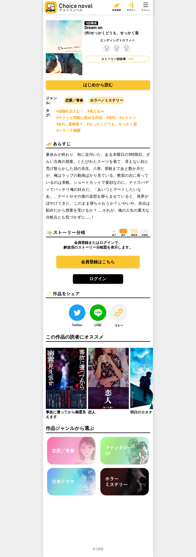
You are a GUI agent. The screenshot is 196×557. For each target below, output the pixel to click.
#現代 (110, 118)
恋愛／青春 (74, 100)
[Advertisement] (98, 524)
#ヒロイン (127, 118)
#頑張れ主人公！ (70, 111)
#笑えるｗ (95, 111)
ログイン (98, 278)
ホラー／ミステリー (106, 100)
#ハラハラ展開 (68, 131)
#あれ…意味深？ (69, 124)
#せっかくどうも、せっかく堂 (112, 124)
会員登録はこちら (98, 261)
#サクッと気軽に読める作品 (79, 118)
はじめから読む (98, 84)
